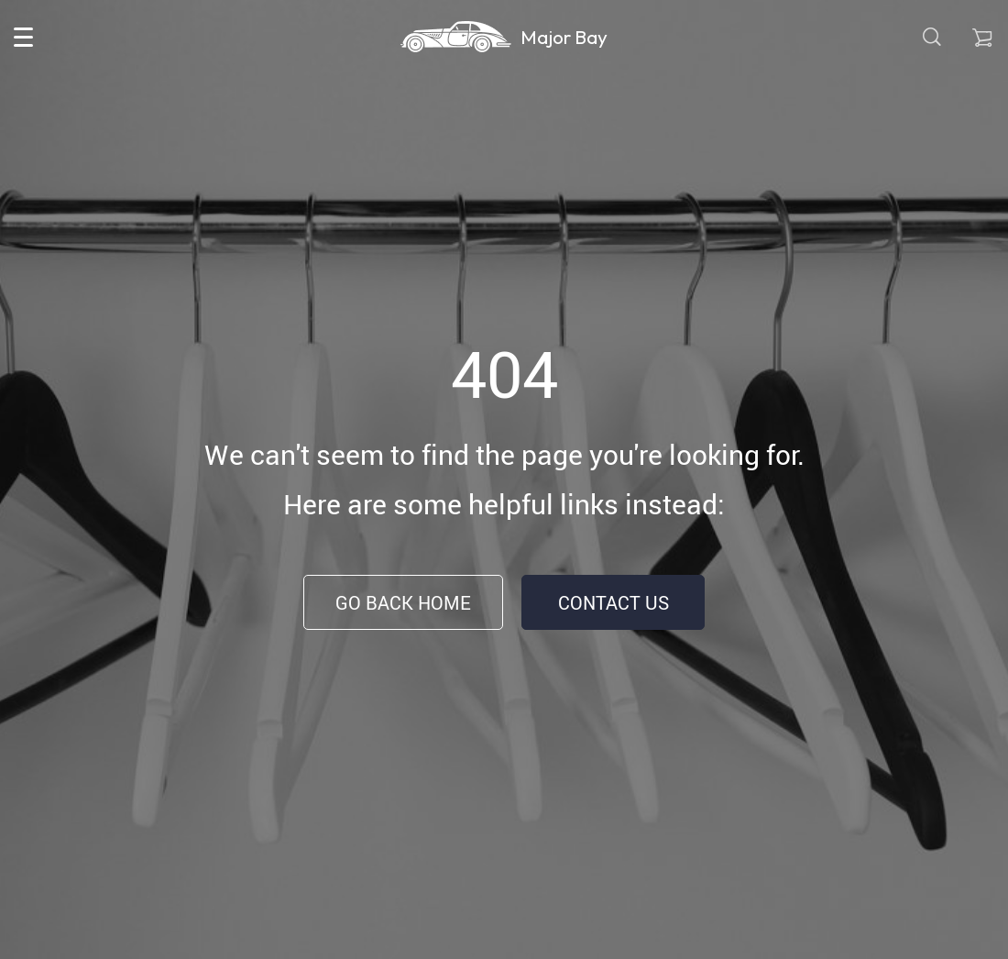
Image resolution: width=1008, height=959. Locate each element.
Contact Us (613, 602)
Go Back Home (403, 602)
